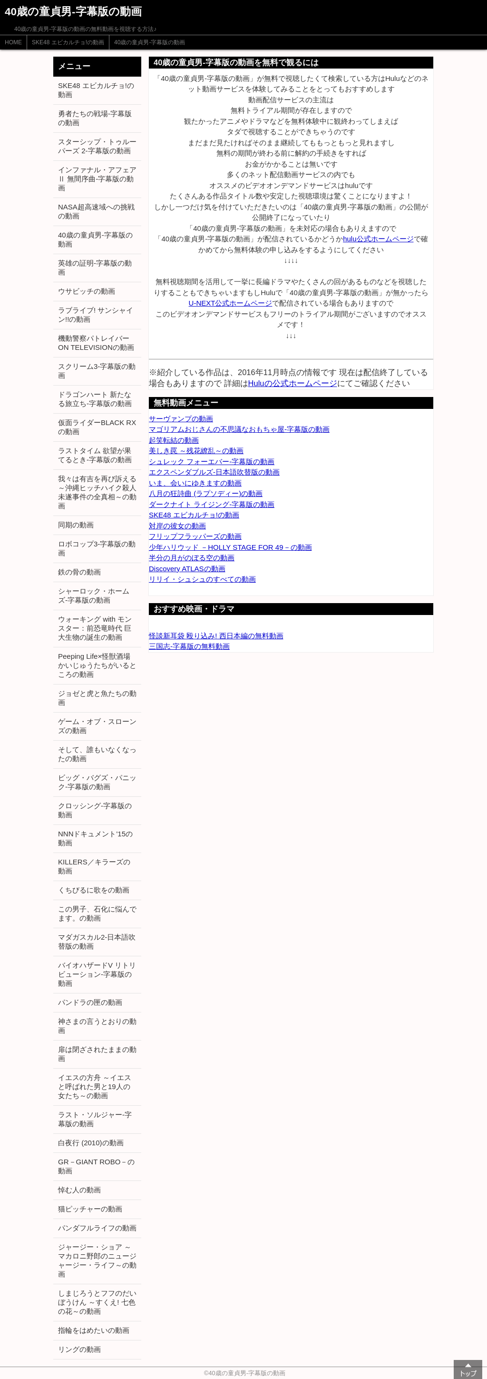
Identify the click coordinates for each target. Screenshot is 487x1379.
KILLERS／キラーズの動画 (94, 866)
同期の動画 (76, 525)
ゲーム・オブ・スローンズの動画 (97, 725)
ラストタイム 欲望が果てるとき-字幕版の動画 (95, 455)
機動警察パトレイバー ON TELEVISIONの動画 (96, 342)
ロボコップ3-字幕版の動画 (97, 548)
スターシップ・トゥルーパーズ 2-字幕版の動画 (97, 146)
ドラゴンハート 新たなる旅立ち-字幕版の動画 (95, 398)
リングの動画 (79, 1349)
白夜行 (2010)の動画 (91, 1143)
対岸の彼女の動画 (177, 526)
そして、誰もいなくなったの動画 (97, 754)
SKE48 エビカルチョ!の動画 (68, 42)
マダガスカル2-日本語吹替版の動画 (97, 941)
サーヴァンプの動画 (181, 419)
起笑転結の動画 (174, 440)
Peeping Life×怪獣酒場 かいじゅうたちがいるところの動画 (97, 665)
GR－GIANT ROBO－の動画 (96, 1166)
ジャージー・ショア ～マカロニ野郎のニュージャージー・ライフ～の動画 (97, 1260)
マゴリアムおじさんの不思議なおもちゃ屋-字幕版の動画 (239, 429)
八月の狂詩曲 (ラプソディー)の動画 (206, 493)
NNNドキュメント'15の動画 (95, 838)
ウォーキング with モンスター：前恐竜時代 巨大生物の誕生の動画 (95, 628)
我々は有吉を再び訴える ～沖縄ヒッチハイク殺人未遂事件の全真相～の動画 (97, 492)
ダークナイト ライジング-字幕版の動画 (211, 504)
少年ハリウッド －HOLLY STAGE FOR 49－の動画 (230, 547)
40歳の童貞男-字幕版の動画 (149, 42)
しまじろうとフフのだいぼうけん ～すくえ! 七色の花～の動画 (97, 1302)
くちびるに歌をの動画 (93, 890)
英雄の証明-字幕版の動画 (95, 267)
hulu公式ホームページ (378, 239)
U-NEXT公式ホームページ (231, 303)
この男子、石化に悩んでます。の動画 (97, 913)
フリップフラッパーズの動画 (195, 536)
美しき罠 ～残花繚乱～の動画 (196, 450)
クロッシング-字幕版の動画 (95, 810)
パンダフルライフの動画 (97, 1228)
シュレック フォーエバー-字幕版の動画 (211, 461)
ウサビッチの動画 (86, 291)
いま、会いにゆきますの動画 (195, 483)
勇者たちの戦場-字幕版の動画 (95, 118)
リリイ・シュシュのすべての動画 (202, 579)
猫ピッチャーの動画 (90, 1209)
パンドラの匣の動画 (90, 1002)
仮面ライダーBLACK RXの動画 (97, 427)
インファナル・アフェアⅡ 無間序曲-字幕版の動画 (97, 179)
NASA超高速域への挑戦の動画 (96, 211)
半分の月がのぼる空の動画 (191, 558)
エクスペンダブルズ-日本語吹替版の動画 (214, 472)
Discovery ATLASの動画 (187, 569)
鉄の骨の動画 (79, 572)
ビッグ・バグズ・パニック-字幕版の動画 (97, 782)
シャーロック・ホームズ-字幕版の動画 (93, 595)
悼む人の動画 (79, 1190)
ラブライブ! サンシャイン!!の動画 (95, 314)
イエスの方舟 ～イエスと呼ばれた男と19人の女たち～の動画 (94, 1086)
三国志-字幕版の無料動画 (189, 646)
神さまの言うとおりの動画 (97, 1025)
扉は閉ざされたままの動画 (97, 1053)
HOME (13, 42)
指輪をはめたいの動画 (93, 1330)
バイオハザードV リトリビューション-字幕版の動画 (97, 974)
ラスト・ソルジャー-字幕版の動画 (95, 1119)
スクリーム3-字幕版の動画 (97, 370)
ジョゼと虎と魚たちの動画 (97, 697)
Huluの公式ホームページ (292, 383)
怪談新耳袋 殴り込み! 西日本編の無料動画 (216, 636)
